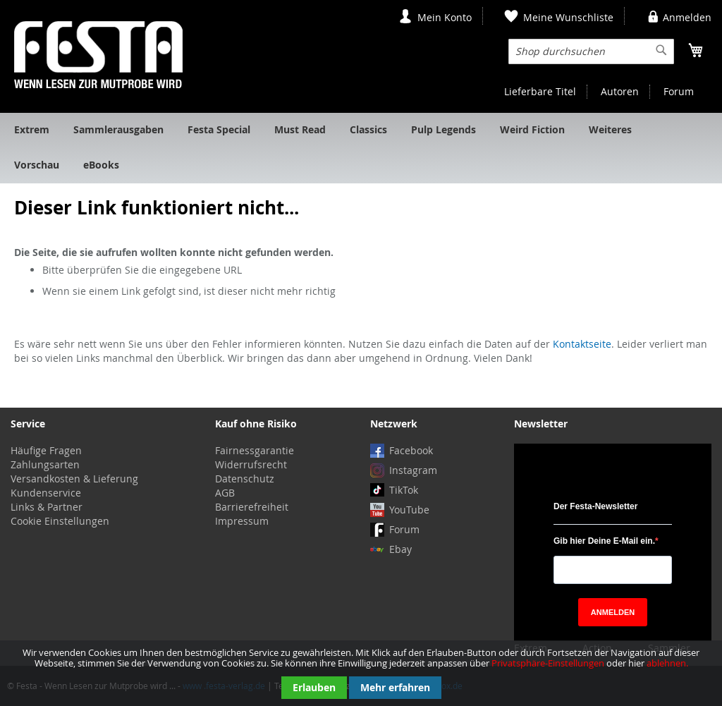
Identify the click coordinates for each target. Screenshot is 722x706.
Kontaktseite (582, 344)
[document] (361, 673)
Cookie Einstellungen (60, 521)
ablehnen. (667, 663)
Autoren (620, 91)
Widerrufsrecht (251, 464)
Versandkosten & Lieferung (74, 478)
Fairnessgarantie (254, 450)
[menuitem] (32, 130)
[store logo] (98, 54)
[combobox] (591, 51)
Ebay (400, 549)
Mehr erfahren (395, 687)
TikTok (403, 490)
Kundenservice (46, 492)
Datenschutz (244, 478)
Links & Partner (46, 506)
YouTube (409, 509)
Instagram (413, 470)
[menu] (361, 148)
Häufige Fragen (46, 450)
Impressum (242, 521)
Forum (678, 91)
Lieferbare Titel (540, 91)
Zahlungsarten (45, 464)
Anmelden (687, 17)
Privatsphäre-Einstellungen (547, 663)
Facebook (411, 450)
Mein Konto (444, 17)
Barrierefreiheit (251, 506)
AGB (225, 492)
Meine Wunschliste (568, 17)
